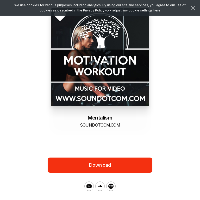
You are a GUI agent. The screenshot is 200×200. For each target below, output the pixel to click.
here (156, 10)
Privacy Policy (93, 10)
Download (100, 165)
